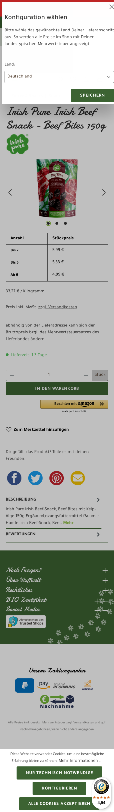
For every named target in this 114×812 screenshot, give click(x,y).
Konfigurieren (59, 789)
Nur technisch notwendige (59, 773)
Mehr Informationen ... (81, 761)
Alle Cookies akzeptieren (59, 804)
